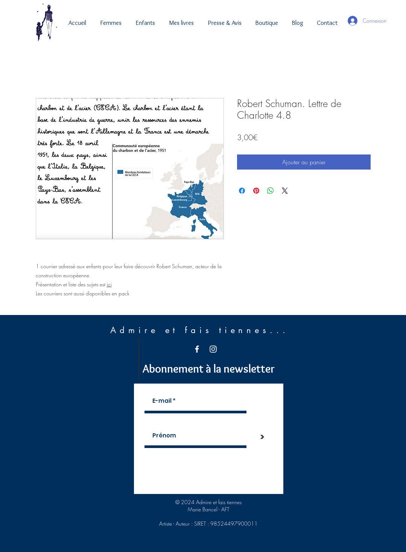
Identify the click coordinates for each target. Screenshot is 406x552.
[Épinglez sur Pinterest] (256, 190)
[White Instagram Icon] (213, 349)
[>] (262, 436)
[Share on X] (284, 190)
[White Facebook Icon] (197, 349)
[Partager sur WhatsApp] (270, 190)
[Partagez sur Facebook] (241, 190)
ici (109, 284)
